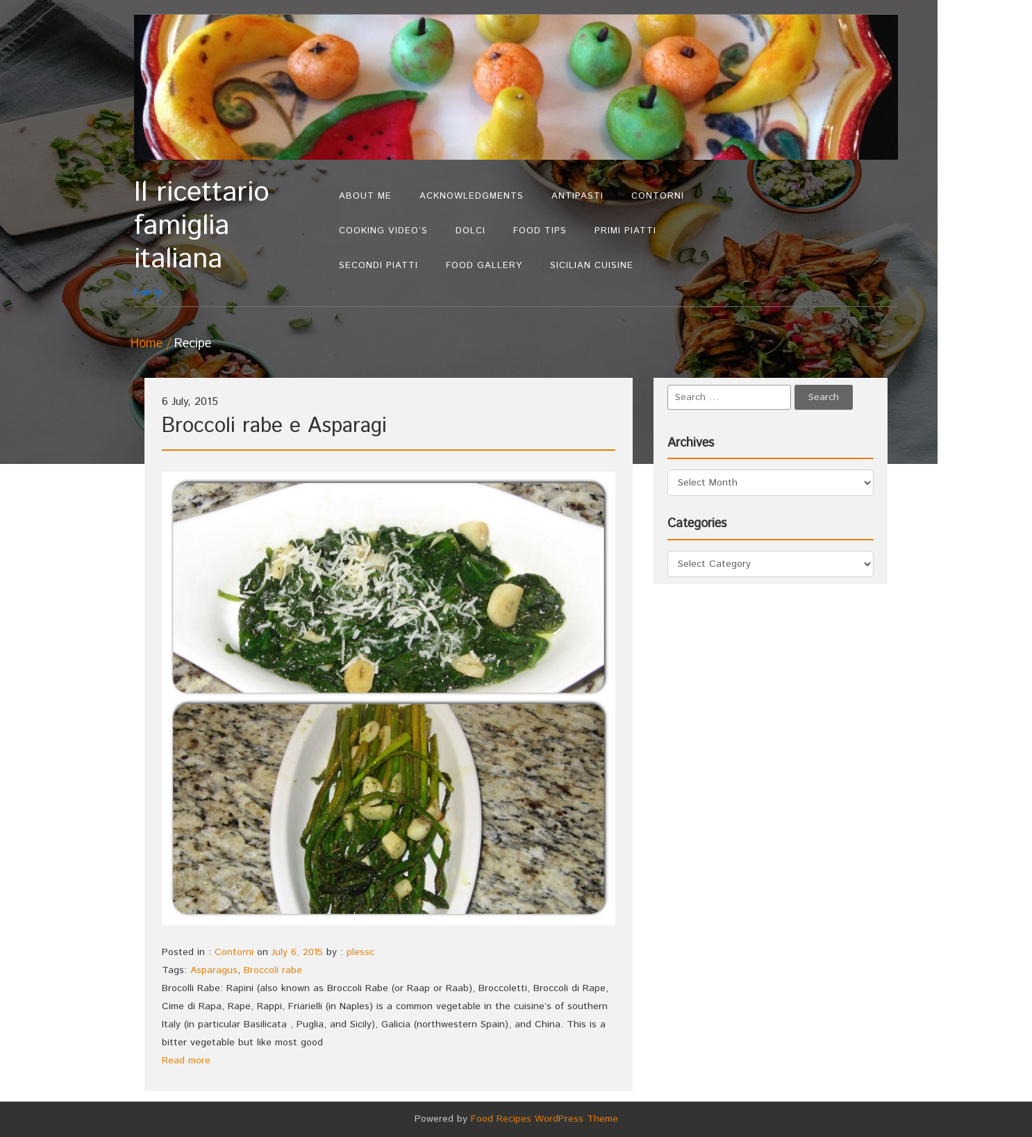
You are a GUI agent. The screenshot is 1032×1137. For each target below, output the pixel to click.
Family (229, 237)
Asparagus (214, 970)
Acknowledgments (471, 196)
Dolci (470, 231)
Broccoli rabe (273, 970)
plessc (360, 952)
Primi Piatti (625, 231)
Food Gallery (484, 265)
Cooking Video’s (383, 231)
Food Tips (540, 231)
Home (147, 344)
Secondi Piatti (378, 265)
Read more (186, 1061)
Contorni (657, 196)
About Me (365, 196)
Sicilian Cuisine (591, 265)
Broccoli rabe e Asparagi (274, 426)
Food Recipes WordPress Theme (544, 1119)
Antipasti (577, 196)
